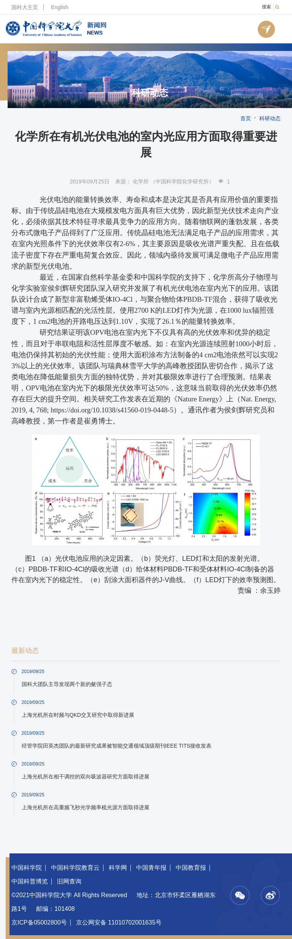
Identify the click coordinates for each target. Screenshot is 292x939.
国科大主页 (24, 7)
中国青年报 (151, 867)
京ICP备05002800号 (39, 922)
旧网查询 (69, 881)
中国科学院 (26, 867)
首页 (245, 118)
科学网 (118, 867)
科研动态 (150, 93)
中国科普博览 (29, 881)
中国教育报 (191, 867)
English (59, 7)
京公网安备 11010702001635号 (119, 922)
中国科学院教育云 (75, 867)
